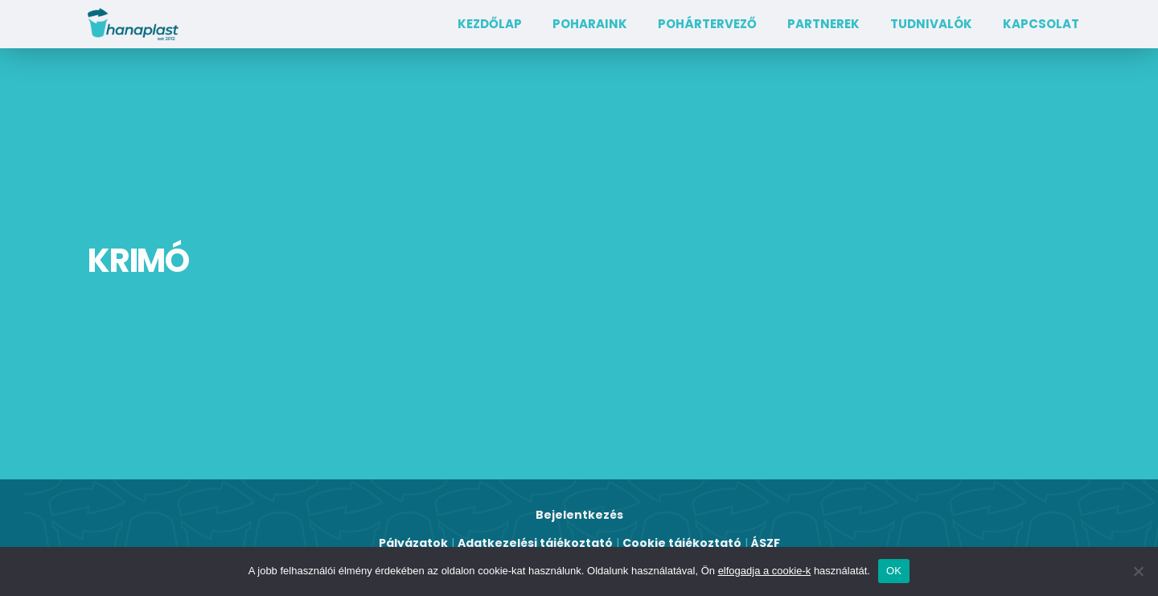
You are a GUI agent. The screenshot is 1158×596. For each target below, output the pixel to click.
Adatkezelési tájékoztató (535, 543)
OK (893, 571)
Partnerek (823, 23)
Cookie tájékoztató (681, 543)
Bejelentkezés (579, 515)
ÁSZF (765, 543)
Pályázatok (413, 543)
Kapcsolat (1041, 23)
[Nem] (1138, 571)
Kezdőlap (490, 23)
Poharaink (589, 23)
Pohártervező (707, 23)
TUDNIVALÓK (931, 23)
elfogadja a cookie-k (764, 571)
